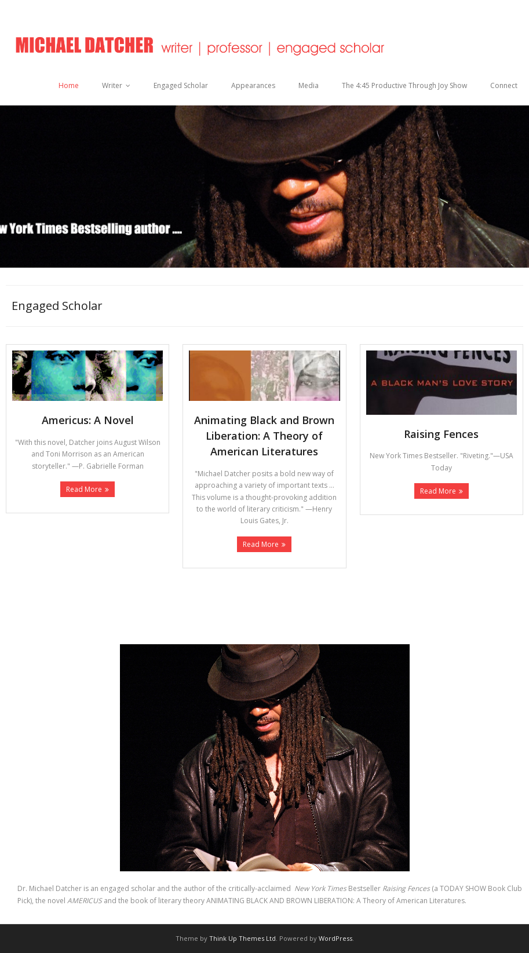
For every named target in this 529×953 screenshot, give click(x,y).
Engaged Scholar (181, 85)
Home (69, 85)
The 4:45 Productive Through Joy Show (404, 85)
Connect (503, 85)
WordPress (335, 938)
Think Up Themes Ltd (242, 938)
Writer (112, 85)
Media (308, 85)
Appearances (253, 85)
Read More (84, 489)
